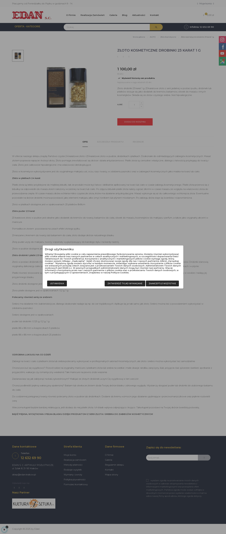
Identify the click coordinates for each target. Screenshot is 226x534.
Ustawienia (57, 283)
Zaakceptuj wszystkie (162, 283)
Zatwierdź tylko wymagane (125, 283)
